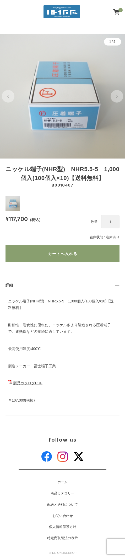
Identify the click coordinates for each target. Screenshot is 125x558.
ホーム (62, 482)
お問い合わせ (62, 516)
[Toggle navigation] (8, 12)
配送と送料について (62, 504)
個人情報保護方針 (62, 527)
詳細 (9, 285)
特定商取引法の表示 (62, 538)
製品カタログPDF (27, 383)
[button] (8, 96)
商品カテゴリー (62, 493)
